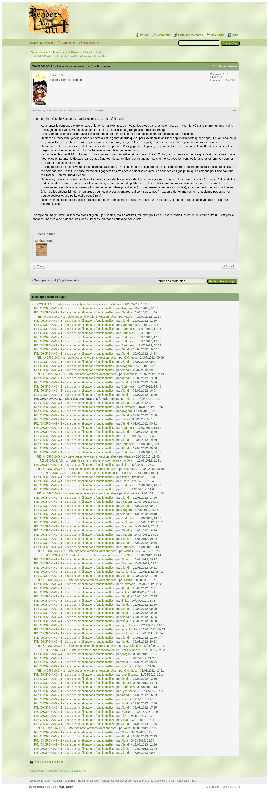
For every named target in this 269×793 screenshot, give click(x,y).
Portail (144, 35)
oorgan (126, 654)
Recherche (163, 35)
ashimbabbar (129, 629)
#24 (234, 110)
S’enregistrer (86, 42)
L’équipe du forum (40, 780)
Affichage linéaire (224, 66)
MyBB (40, 787)
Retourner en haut (88, 780)
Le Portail (70, 780)
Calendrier (217, 35)
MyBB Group (66, 787)
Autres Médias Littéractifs (67, 52)
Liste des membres (190, 35)
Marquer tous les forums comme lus (154, 780)
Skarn (54, 75)
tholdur (126, 382)
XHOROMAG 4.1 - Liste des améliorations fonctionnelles (68, 304)
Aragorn (126, 308)
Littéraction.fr (90, 52)
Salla (124, 419)
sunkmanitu (129, 407)
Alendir (117, 304)
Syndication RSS (186, 780)
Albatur (126, 539)
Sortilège (127, 711)
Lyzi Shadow (129, 625)
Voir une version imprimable (49, 761)
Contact (57, 780)
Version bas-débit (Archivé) (116, 780)
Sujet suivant (68, 280)
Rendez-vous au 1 (40, 52)
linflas (125, 464)
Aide (235, 35)
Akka (124, 720)
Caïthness (128, 328)
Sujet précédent (45, 280)
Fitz (129, 473)
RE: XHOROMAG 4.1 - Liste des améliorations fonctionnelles (74, 308)
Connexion (69, 42)
